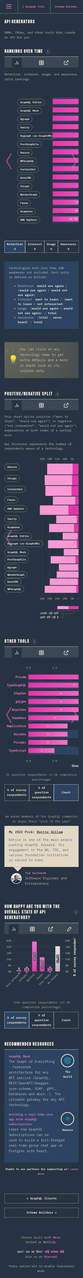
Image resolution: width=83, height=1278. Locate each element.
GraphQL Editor (31, 102)
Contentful (28, 169)
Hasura (24, 152)
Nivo (56, 1237)
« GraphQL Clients (42, 1198)
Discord (50, 1257)
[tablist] (41, 62)
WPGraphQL (27, 161)
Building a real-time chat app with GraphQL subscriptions (31, 1119)
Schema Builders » (42, 1212)
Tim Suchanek (16, 878)
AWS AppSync (28, 219)
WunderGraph (28, 194)
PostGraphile (29, 144)
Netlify (49, 1242)
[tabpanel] (41, 193)
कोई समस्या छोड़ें (54, 1252)
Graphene (26, 211)
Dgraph (24, 119)
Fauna (24, 203)
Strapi (24, 186)
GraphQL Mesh (29, 110)
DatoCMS (25, 177)
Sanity (24, 127)
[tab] (16, 62)
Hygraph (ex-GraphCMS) (36, 135)
